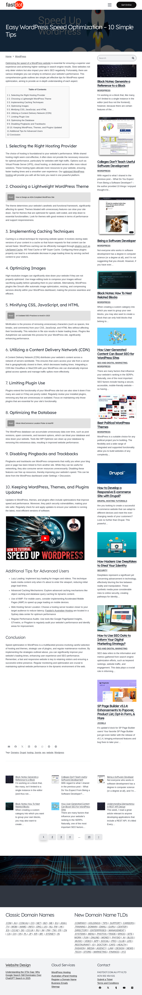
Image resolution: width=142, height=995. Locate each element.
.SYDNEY (50, 934)
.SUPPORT (115, 923)
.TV (7, 927)
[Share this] (15, 747)
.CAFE (112, 944)
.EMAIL (102, 927)
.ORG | (39, 927)
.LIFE (129, 941)
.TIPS (105, 923)
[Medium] (132, 988)
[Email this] (9, 747)
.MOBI (14, 927)
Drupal (23, 753)
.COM (8, 923)
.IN (58, 934)
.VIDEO (88, 941)
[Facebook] (100, 988)
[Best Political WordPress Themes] (116, 407)
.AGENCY (101, 948)
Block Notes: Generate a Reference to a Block (113, 84)
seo (43, 753)
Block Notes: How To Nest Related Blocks (114, 296)
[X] (108, 988)
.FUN (85, 937)
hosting (30, 753)
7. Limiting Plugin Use (18, 117)
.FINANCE (114, 952)
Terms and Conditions (108, 983)
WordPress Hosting (61, 972)
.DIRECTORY (81, 930)
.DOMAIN (92, 927)
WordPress (103, 91)
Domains (15, 753)
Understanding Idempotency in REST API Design (120, 806)
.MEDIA (90, 948)
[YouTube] (124, 988)
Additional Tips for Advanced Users (25, 131)
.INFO (31, 927)
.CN (65, 930)
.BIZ (45, 923)
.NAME (22, 927)
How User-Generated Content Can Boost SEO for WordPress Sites (115, 354)
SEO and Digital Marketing (112, 363)
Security (102, 571)
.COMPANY (80, 923)
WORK (77, 937)
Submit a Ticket (105, 979)
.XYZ (123, 952)
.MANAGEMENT (116, 930)
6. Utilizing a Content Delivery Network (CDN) (29, 113)
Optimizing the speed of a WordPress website (28, 63)
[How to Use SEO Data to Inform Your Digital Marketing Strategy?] (116, 619)
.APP (95, 941)
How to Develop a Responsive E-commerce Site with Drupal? (114, 492)
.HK (61, 927)
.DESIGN (119, 948)
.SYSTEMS (80, 934)
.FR (59, 930)
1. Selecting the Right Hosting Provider (26, 95)
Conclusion (13, 135)
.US (45, 927)
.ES (7, 930)
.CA (8, 934)
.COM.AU (23, 923)
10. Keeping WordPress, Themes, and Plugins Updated (34, 127)
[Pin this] (35, 747)
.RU (37, 930)
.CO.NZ (15, 930)
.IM (42, 930)
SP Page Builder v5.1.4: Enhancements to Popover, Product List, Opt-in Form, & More (116, 713)
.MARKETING (100, 952)
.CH (14, 934)
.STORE (87, 952)
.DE (22, 930)
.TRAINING (80, 927)
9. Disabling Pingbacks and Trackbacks (26, 124)
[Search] (116, 58)
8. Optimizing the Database (20, 120)
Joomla (101, 723)
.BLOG (130, 937)
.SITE (129, 934)
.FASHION (79, 948)
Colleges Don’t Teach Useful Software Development (116, 164)
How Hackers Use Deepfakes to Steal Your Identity (116, 564)
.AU (15, 923)
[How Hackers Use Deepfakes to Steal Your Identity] (116, 545)
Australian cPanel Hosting (64, 976)
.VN (20, 934)
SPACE (121, 934)
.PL (25, 934)
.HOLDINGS (94, 923)
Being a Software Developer (116, 241)
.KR (35, 934)
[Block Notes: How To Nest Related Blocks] (116, 281)
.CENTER (122, 927)
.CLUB (121, 941)
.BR (41, 934)
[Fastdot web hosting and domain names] (15, 5)
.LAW (110, 948)
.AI (123, 937)
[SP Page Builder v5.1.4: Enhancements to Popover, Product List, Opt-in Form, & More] (116, 691)
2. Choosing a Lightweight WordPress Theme (29, 99)
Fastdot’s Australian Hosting (59, 610)
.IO (93, 944)
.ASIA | (63, 923)
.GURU (111, 927)
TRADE (112, 934)
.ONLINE (94, 937)
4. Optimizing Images (18, 106)
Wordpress (59, 753)
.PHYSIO (115, 937)
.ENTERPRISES (98, 930)
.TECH (77, 952)
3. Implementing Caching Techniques (25, 102)
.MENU (91, 934)
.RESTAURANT (82, 944)
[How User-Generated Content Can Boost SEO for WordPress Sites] (116, 337)
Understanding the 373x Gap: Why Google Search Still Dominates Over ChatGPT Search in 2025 (23, 975)
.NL (50, 927)
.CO (32, 923)
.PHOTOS (101, 934)
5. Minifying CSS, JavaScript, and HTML (26, 109)
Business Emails (59, 983)
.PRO (113, 941)
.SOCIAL (104, 941)
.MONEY (105, 937)
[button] (109, 5)
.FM (55, 927)
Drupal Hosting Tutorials (112, 501)
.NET (38, 923)
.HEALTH (121, 944)
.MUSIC (78, 941)
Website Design (18, 965)
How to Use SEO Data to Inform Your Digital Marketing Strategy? (113, 640)
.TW (54, 930)
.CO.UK (30, 930)
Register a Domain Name (63, 979)
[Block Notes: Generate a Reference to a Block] (116, 71)
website (49, 753)
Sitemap (55, 986)
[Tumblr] (116, 988)
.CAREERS (128, 923)
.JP (30, 934)
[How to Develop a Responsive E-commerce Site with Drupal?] (116, 474)
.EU (56, 923)
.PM (48, 930)
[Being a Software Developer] (116, 217)
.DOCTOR (102, 944)
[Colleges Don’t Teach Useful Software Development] (116, 137)
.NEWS (129, 948)
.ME (51, 923)
